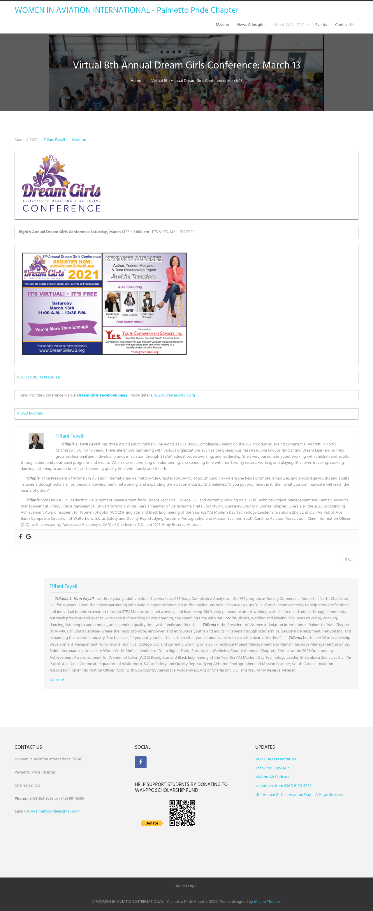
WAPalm (34, 811)
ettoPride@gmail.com (61, 811)
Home (136, 80)
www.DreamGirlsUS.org (174, 395)
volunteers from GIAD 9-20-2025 (283, 786)
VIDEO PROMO (30, 413)
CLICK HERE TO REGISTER (38, 377)
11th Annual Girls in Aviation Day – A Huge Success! (299, 795)
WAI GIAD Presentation (275, 759)
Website (57, 680)
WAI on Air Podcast (272, 777)
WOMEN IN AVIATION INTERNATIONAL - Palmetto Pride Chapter (127, 10)
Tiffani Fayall (54, 140)
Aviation (78, 140)
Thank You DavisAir (272, 768)
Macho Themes (267, 901)
